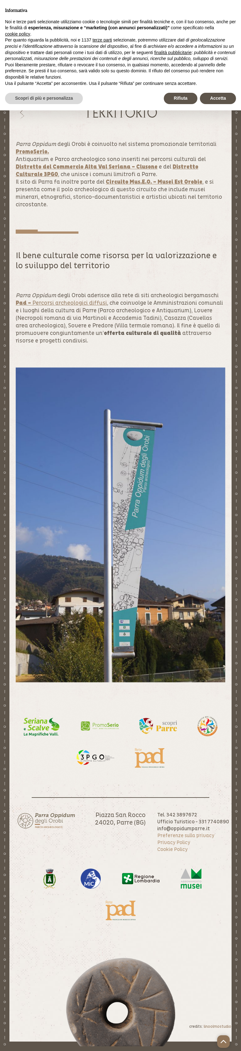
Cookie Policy (172, 849)
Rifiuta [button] (181, 98)
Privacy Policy (173, 842)
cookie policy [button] (17, 33)
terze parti (102, 39)
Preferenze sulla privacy (185, 835)
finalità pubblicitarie (172, 52)
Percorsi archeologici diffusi (61, 303)
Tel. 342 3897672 (177, 815)
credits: (210, 1026)
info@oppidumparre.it (183, 829)
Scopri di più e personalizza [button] (44, 98)
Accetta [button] (218, 98)
